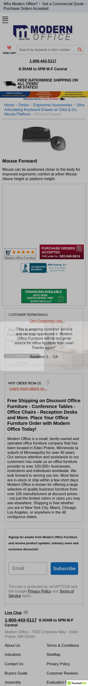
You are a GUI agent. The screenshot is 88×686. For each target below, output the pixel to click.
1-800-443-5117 (43, 61)
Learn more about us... (28, 389)
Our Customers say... (47, 321)
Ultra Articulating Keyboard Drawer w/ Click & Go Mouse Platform (44, 109)
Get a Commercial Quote (63, 4)
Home (9, 105)
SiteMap (53, 655)
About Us (12, 645)
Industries (13, 655)
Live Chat (13, 613)
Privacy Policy (39, 591)
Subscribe (64, 568)
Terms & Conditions (62, 645)
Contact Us (14, 664)
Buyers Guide (16, 673)
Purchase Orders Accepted (26, 9)
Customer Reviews (62, 673)
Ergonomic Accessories (53, 105)
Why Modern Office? (21, 4)
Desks (24, 105)
